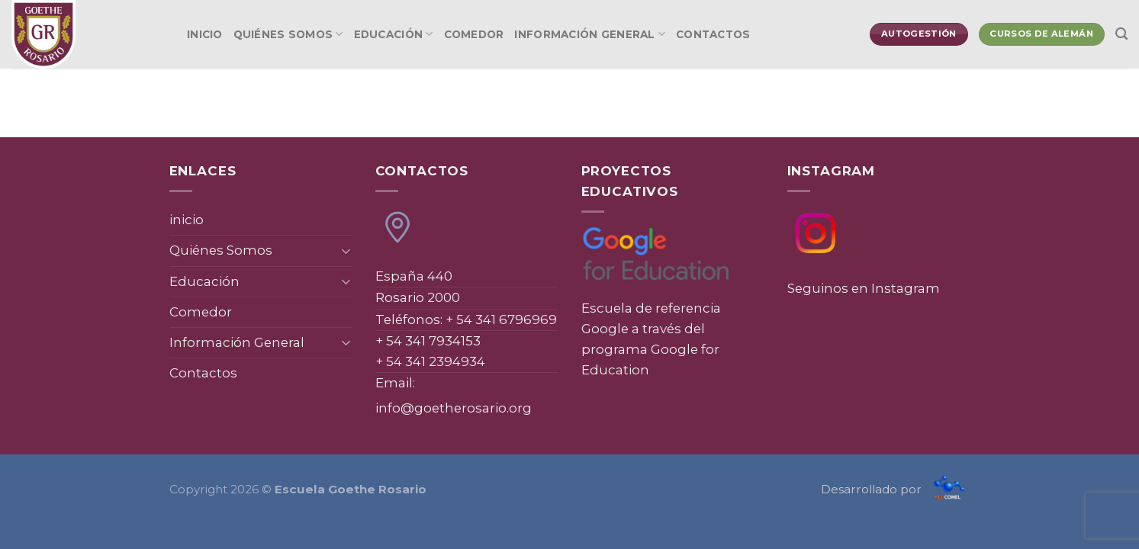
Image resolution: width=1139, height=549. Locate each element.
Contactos (713, 34)
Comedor (474, 34)
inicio (205, 34)
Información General (589, 34)
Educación (393, 34)
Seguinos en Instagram (863, 288)
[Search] (1121, 34)
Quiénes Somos (288, 34)
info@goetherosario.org (453, 408)
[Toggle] (345, 251)
